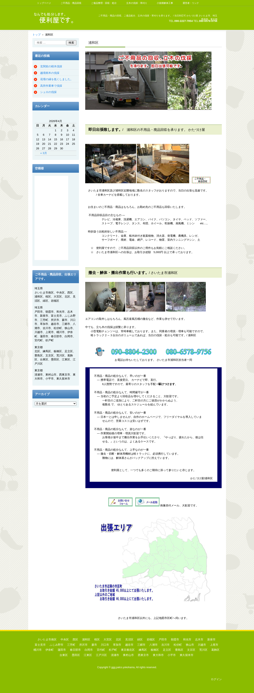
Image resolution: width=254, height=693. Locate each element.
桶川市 (37, 649)
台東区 (64, 655)
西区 (75, 639)
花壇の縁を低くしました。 (56, 79)
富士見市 (40, 644)
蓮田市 (62, 649)
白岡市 (89, 649)
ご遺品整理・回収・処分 (104, 3)
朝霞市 (175, 639)
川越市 (202, 644)
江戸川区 (101, 655)
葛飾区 (215, 649)
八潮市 (153, 644)
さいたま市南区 (47, 639)
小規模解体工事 (165, 3)
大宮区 (108, 639)
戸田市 (163, 639)
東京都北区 (128, 649)
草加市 (117, 644)
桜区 (97, 639)
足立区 (167, 649)
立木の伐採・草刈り (136, 3)
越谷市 (129, 644)
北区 (118, 639)
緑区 (140, 639)
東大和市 (158, 655)
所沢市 (83, 644)
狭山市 (190, 644)
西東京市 (143, 655)
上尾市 (214, 644)
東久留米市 (186, 655)
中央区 (65, 639)
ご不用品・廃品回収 (71, 3)
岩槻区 (151, 639)
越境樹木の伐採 (49, 72)
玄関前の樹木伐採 (51, 66)
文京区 (191, 649)
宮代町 (101, 649)
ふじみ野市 (56, 644)
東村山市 (128, 655)
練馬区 (143, 649)
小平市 (172, 655)
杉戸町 (113, 649)
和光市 (187, 639)
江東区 (88, 655)
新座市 (211, 639)
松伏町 (178, 644)
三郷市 (141, 644)
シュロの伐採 (48, 92)
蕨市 (94, 644)
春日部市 (75, 649)
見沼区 (129, 639)
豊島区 (179, 649)
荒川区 (203, 649)
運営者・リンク (191, 3)
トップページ (44, 3)
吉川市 (165, 644)
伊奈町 (49, 649)
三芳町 (71, 644)
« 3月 (43, 153)
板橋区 (155, 649)
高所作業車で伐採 (51, 85)
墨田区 (76, 655)
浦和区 (86, 639)
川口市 (105, 644)
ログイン (216, 679)
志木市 (199, 639)
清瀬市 (115, 655)
